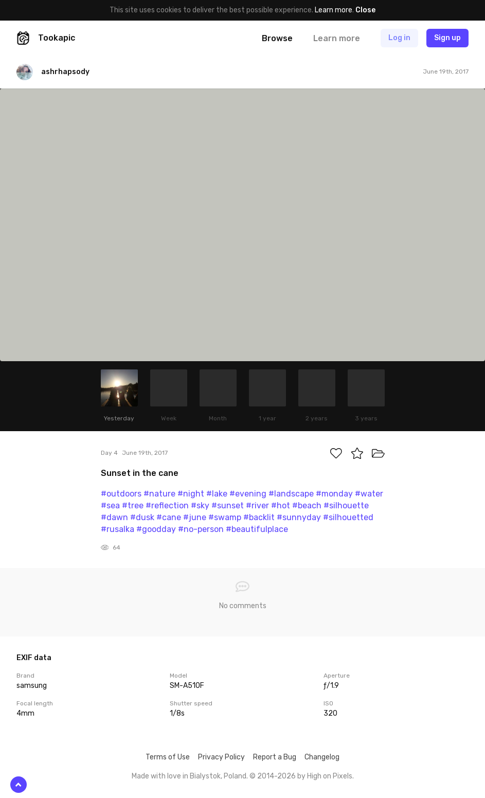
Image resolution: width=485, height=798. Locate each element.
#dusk (142, 517)
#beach (306, 505)
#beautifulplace (257, 529)
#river (257, 505)
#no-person (201, 529)
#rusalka (117, 529)
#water (369, 494)
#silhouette (346, 505)
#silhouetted (348, 517)
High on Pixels (329, 776)
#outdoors (121, 494)
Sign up (447, 37)
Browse (277, 38)
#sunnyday (299, 517)
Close (365, 10)
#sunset (227, 505)
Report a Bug (274, 757)
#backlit (259, 517)
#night (190, 494)
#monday (334, 494)
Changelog (321, 757)
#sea (110, 505)
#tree (132, 505)
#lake (216, 494)
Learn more (333, 10)
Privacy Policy (221, 757)
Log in (399, 37)
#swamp (224, 517)
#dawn (114, 517)
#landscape (291, 494)
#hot (280, 505)
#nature (159, 494)
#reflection (167, 505)
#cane (168, 517)
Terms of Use (168, 757)
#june (194, 517)
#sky (200, 505)
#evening (247, 494)
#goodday (156, 529)
